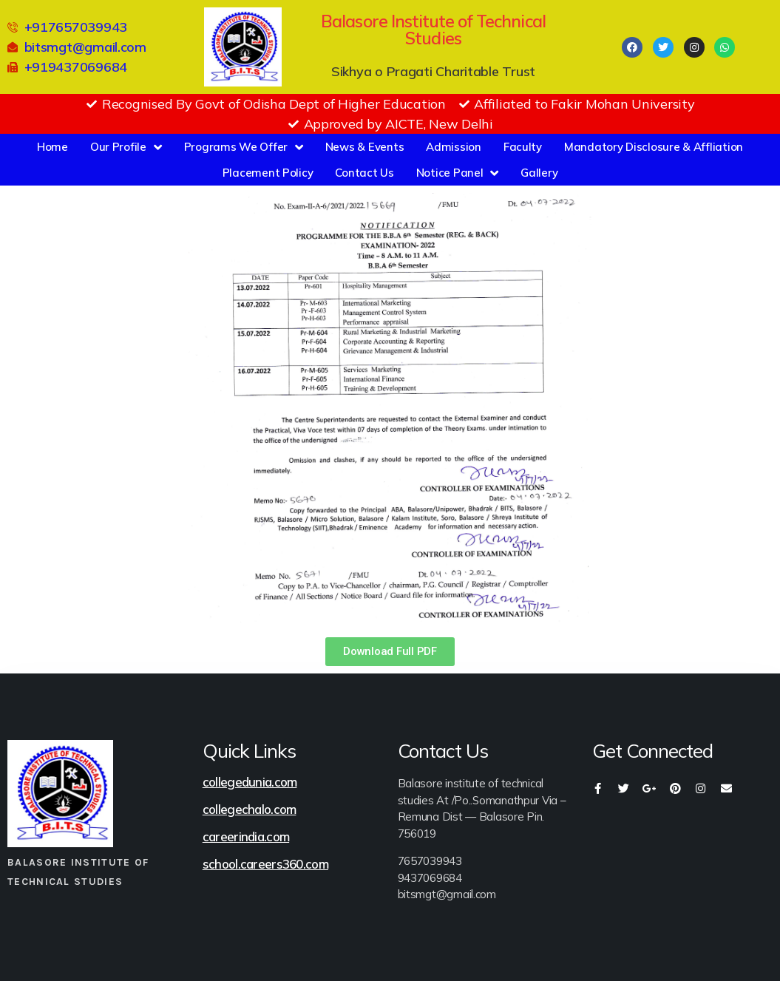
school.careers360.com (265, 864)
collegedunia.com (250, 782)
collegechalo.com (249, 809)
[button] (389, 651)
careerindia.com (246, 836)
